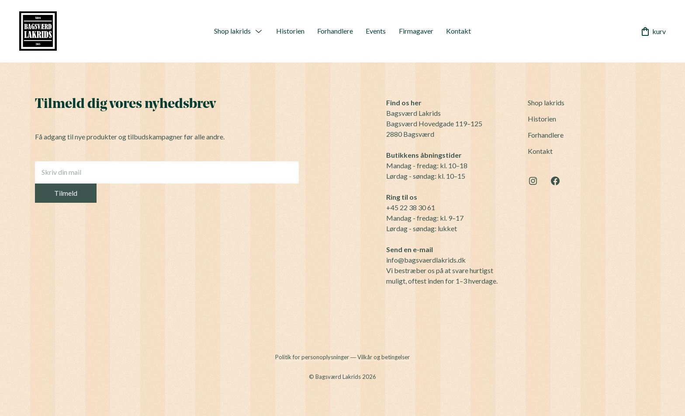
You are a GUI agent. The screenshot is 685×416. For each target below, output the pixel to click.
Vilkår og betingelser (383, 357)
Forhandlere (335, 31)
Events (376, 31)
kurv (653, 31)
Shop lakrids (232, 31)
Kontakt (458, 31)
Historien (290, 31)
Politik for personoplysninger (312, 357)
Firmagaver (416, 31)
